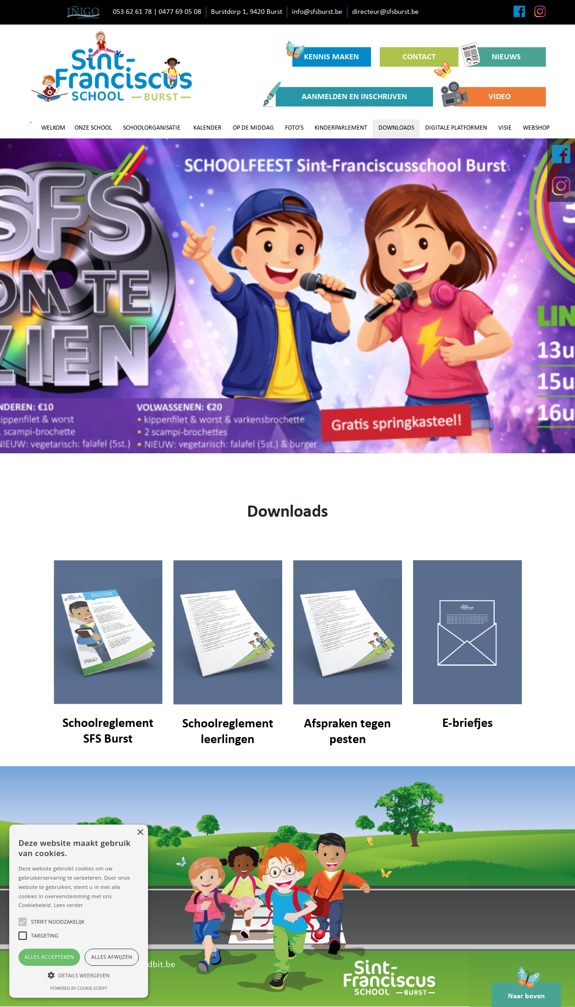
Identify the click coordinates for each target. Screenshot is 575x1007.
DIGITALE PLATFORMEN (456, 128)
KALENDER (207, 128)
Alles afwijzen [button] (111, 956)
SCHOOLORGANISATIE (151, 128)
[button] (79, 975)
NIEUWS (494, 57)
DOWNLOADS (396, 128)
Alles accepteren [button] (49, 956)
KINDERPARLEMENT (341, 128)
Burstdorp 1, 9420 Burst (246, 12)
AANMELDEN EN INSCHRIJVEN (341, 96)
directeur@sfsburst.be (385, 12)
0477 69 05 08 (180, 12)
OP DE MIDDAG (253, 128)
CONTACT (426, 60)
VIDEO (482, 96)
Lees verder (68, 904)
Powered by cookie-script (78, 988)
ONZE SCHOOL (93, 128)
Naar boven (526, 991)
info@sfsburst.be (317, 12)
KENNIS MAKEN (325, 54)
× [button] (139, 832)
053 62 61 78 (132, 12)
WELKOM (53, 128)
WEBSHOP (536, 128)
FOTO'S (294, 128)
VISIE (505, 128)
